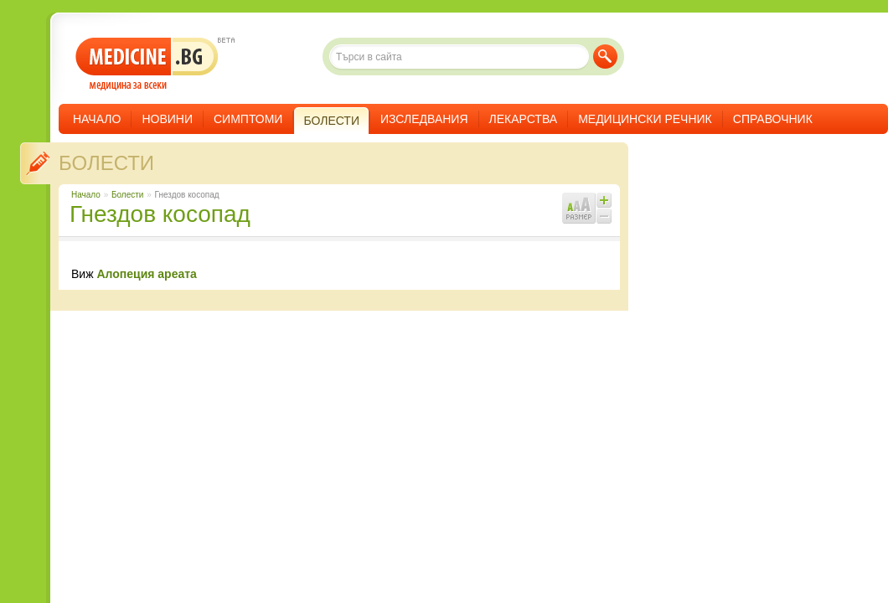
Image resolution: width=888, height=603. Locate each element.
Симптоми (248, 119)
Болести (106, 163)
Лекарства (523, 119)
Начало (97, 119)
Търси (605, 56)
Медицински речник (645, 119)
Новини (167, 119)
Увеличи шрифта (604, 200)
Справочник (773, 119)
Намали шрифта (604, 216)
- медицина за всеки (147, 64)
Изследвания (424, 119)
